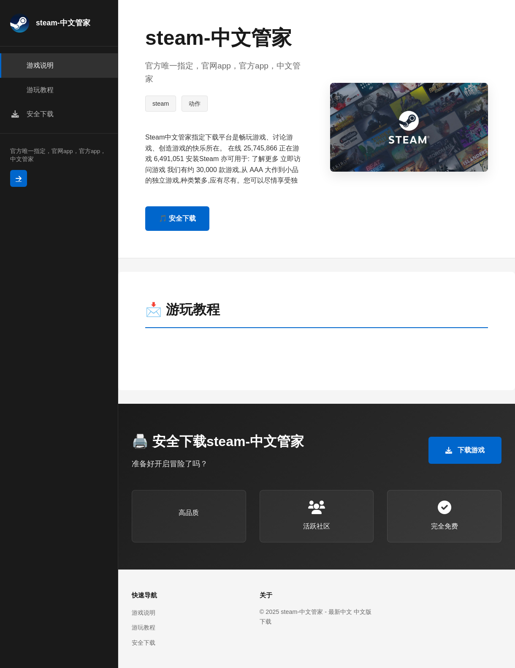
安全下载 (143, 642)
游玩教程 (143, 627)
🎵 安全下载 (177, 218)
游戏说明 (143, 612)
